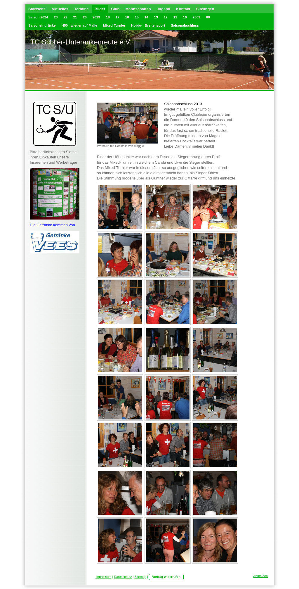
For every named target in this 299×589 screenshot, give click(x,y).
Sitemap (140, 576)
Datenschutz (123, 576)
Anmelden (260, 576)
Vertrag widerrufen (166, 576)
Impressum (103, 576)
